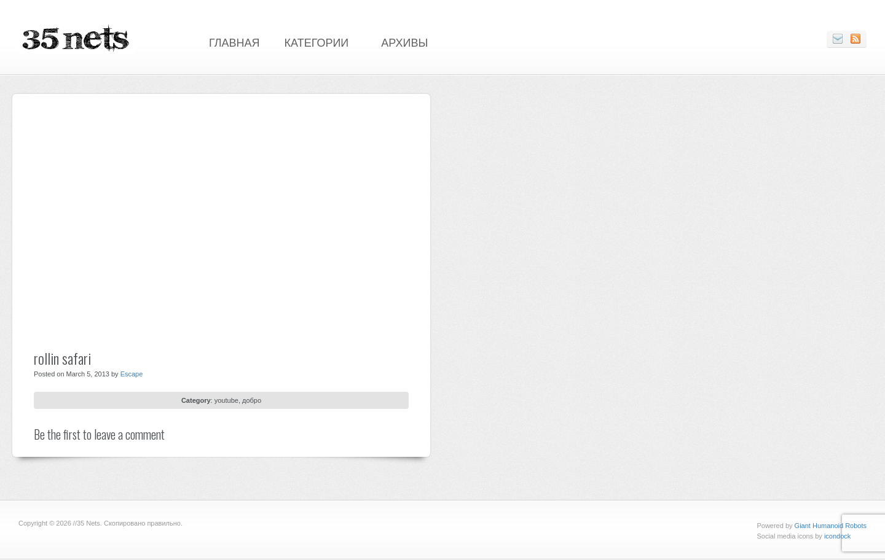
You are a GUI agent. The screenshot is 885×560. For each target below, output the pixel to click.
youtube (226, 400)
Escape (131, 374)
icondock (837, 536)
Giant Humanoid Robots (831, 525)
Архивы (404, 42)
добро (251, 400)
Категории (317, 42)
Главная (234, 42)
